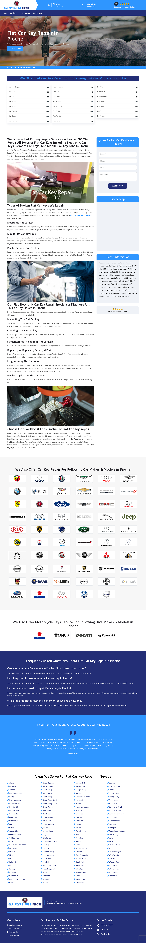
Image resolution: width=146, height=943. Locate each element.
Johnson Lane (48, 831)
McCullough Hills (49, 869)
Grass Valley (47, 793)
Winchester (113, 865)
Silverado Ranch (82, 872)
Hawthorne (47, 810)
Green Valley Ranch (50, 803)
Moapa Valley (81, 790)
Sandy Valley (80, 862)
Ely (10, 858)
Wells (111, 848)
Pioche (78, 834)
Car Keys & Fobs (16, 8)
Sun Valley (113, 817)
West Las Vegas (115, 852)
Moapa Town (81, 786)
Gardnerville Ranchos (17, 879)
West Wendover (115, 855)
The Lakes (113, 824)
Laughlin (46, 848)
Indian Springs (48, 824)
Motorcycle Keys (15, 928)
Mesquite (46, 879)
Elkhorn (12, 852)
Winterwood (113, 872)
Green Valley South (50, 807)
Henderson (47, 814)
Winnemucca (114, 869)
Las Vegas (46, 845)
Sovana (112, 783)
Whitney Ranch (114, 862)
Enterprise (13, 862)
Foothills (12, 872)
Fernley (12, 869)
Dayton (12, 841)
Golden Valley (48, 786)
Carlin (11, 827)
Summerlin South (115, 807)
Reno (78, 845)
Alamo (11, 783)
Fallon (11, 865)
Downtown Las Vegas (17, 845)
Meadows (46, 876)
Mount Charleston (83, 797)
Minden (45, 883)
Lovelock (46, 862)
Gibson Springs (48, 783)
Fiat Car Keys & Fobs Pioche (73, 903)
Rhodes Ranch (81, 848)
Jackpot (45, 827)
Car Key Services (15, 925)
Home (5, 13)
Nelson (78, 803)
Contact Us (26, 13)
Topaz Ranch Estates (117, 831)
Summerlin (113, 803)
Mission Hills (80, 783)
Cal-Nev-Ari (13, 817)
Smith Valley (80, 879)
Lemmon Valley (48, 852)
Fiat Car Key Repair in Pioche (24, 67)
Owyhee (79, 817)
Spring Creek (114, 793)
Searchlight (80, 865)
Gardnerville (14, 876)
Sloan (78, 876)
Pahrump (79, 821)
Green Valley (47, 797)
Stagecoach (113, 800)
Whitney (112, 858)
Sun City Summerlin (116, 814)
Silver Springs (81, 869)
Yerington (113, 876)
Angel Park (13, 786)
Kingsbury (46, 834)
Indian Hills (47, 821)
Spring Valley (114, 797)
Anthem (12, 790)
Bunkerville (13, 814)
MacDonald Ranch (49, 865)
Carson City (13, 831)
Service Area (37, 13)
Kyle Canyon (47, 838)
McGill (45, 872)
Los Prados (47, 858)
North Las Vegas (82, 807)
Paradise (79, 827)
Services (13, 13)
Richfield (79, 852)
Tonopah (112, 827)
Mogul (78, 793)
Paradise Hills (81, 831)
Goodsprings (47, 790)
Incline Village (48, 817)
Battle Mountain (15, 793)
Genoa (11, 883)
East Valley (13, 848)
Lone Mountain (48, 855)
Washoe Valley (114, 845)
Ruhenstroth (81, 858)
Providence (80, 838)
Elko (11, 855)
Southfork (80, 883)
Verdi (111, 841)
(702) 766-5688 (16, 49)
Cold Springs (14, 838)
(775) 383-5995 (107, 925)
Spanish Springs (115, 786)
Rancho (79, 841)
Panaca (78, 824)
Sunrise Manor (114, 821)
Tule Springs (114, 834)
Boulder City (14, 807)
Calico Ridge (13, 821)
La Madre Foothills (50, 841)
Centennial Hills (15, 834)
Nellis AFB (79, 800)
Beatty (11, 797)
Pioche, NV (105, 934)
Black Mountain (15, 800)
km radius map (118, 226)
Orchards (79, 814)
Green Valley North (50, 800)
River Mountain (82, 855)
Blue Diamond (14, 803)
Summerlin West (115, 810)
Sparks (111, 790)
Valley (111, 838)
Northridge (80, 810)
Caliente (12, 824)
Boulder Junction (15, 810)
